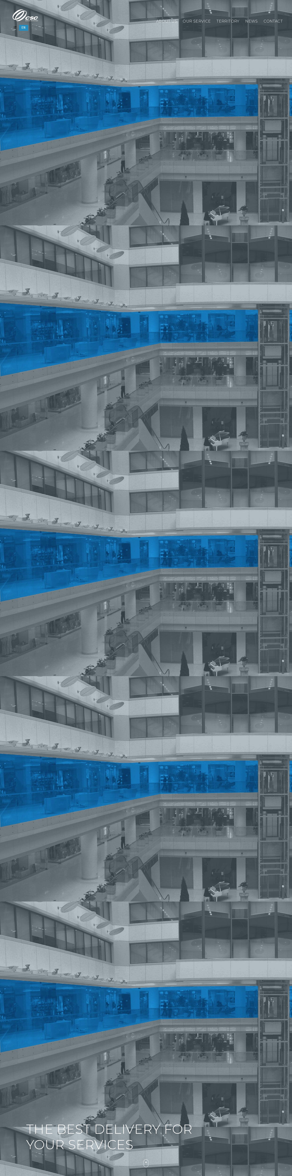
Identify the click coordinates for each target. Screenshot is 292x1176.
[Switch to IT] (15, 28)
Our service (197, 21)
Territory (228, 21)
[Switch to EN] (23, 28)
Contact (273, 21)
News (251, 21)
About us (166, 21)
